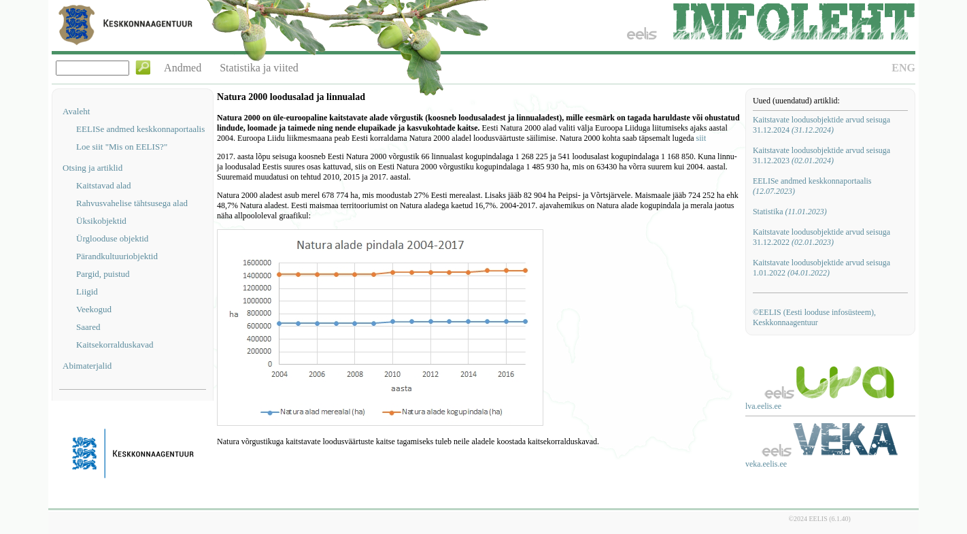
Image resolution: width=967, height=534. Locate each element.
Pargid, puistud (103, 274)
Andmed (182, 67)
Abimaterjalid (87, 366)
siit (701, 138)
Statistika (790, 211)
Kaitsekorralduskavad (114, 344)
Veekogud (94, 309)
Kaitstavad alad (103, 185)
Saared (88, 327)
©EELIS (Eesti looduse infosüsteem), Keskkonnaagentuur (814, 317)
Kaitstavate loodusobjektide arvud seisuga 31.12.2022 (821, 237)
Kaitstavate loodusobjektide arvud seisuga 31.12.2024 (821, 125)
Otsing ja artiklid (92, 168)
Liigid (87, 291)
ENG (903, 67)
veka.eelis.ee (766, 464)
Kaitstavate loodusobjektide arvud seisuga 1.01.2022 (821, 268)
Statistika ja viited (259, 67)
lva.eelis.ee (763, 406)
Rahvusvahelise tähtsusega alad (132, 203)
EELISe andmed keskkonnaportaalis (140, 129)
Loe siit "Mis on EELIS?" (121, 146)
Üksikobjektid (101, 221)
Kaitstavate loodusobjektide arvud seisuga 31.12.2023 (821, 155)
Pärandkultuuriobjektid (117, 256)
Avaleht (76, 111)
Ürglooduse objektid (112, 238)
